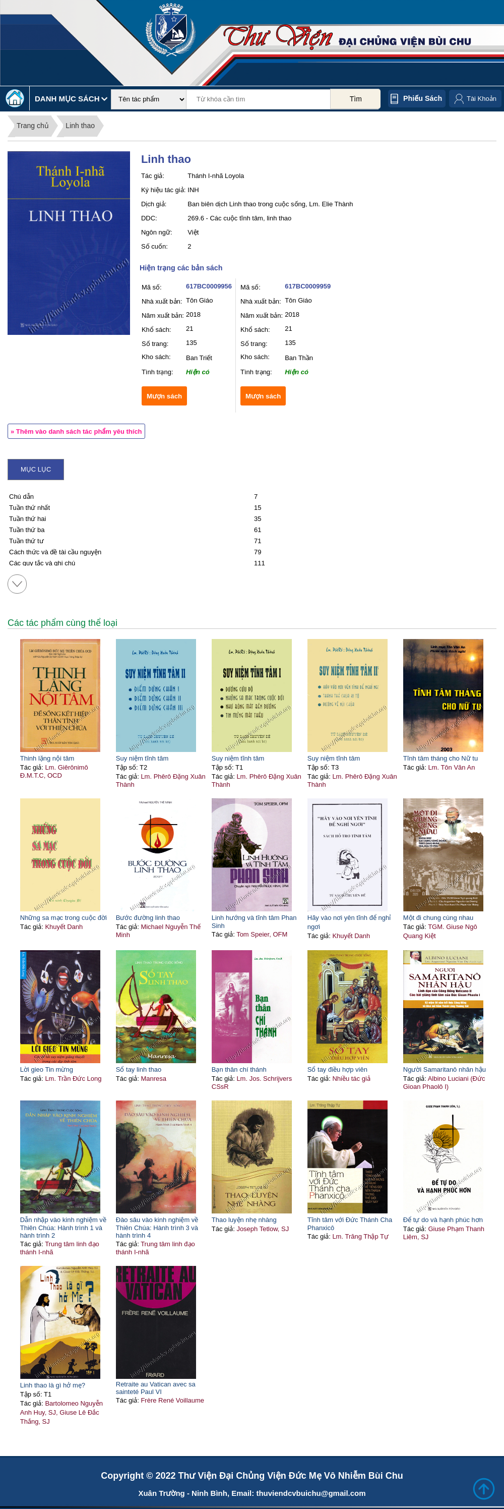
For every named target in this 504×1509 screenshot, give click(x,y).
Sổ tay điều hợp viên (337, 1069)
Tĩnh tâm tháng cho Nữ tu (440, 758)
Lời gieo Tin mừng (46, 1069)
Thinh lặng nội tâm (47, 758)
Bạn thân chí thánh (239, 1069)
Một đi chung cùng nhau (438, 917)
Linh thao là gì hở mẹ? (52, 1385)
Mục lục (36, 469)
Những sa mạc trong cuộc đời (63, 917)
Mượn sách (164, 396)
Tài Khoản (481, 98)
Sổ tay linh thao (138, 1069)
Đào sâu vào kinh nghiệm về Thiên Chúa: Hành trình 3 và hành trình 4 (157, 1227)
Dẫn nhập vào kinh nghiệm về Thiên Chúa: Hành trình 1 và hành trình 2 (63, 1227)
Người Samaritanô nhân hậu (444, 1069)
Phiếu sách (422, 98)
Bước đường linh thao (148, 917)
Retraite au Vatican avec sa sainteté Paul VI (156, 1388)
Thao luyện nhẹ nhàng (244, 1220)
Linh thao (80, 126)
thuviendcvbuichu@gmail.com (310, 1493)
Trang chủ (33, 126)
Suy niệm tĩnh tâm (142, 758)
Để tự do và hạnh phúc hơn (443, 1220)
